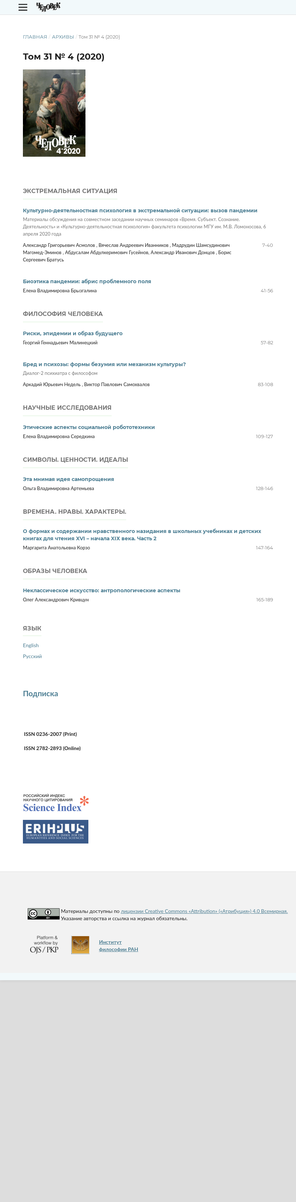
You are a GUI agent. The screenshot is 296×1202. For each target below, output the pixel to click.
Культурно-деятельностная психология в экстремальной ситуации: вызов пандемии (148, 222)
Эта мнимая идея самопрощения (68, 479)
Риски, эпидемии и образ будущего (73, 333)
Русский (32, 656)
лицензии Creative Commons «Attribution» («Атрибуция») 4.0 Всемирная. (204, 911)
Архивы (63, 37)
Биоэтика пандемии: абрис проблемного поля (87, 281)
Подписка (40, 693)
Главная (35, 37)
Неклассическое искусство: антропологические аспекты (101, 590)
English (31, 645)
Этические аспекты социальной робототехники (89, 427)
